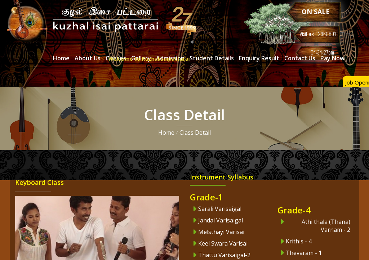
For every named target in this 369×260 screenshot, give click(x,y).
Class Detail (195, 132)
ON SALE (316, 11)
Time (346, 33)
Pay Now (332, 58)
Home (166, 132)
